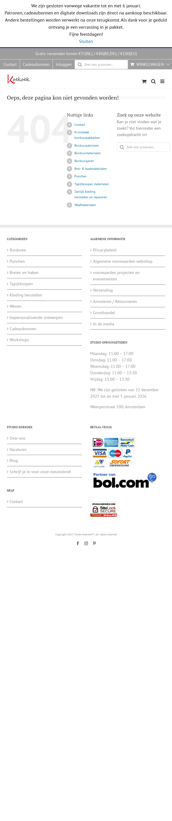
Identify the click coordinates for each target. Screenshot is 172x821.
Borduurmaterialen (87, 153)
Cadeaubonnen (23, 328)
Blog (14, 460)
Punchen (80, 176)
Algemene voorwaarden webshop (122, 261)
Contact (79, 125)
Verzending (103, 290)
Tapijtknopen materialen (91, 184)
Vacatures (18, 449)
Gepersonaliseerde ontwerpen (36, 317)
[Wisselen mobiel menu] (162, 81)
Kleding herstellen (26, 295)
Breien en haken (24, 272)
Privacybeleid (104, 250)
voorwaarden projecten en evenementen (116, 276)
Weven (15, 306)
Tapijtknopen (21, 283)
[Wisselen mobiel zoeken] (153, 81)
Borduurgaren (84, 161)
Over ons (17, 438)
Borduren (18, 250)
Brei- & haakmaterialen (90, 169)
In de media (103, 324)
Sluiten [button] (86, 41)
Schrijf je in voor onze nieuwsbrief (40, 471)
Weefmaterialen (85, 205)
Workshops (19, 339)
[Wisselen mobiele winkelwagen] (144, 81)
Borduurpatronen (86, 145)
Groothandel (104, 312)
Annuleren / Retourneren (115, 301)
